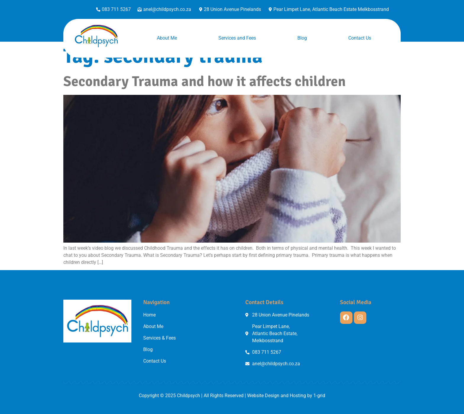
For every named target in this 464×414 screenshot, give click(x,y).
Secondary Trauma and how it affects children (204, 81)
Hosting (298, 395)
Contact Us (359, 38)
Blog (302, 38)
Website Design (263, 395)
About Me (167, 38)
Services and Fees (237, 38)
